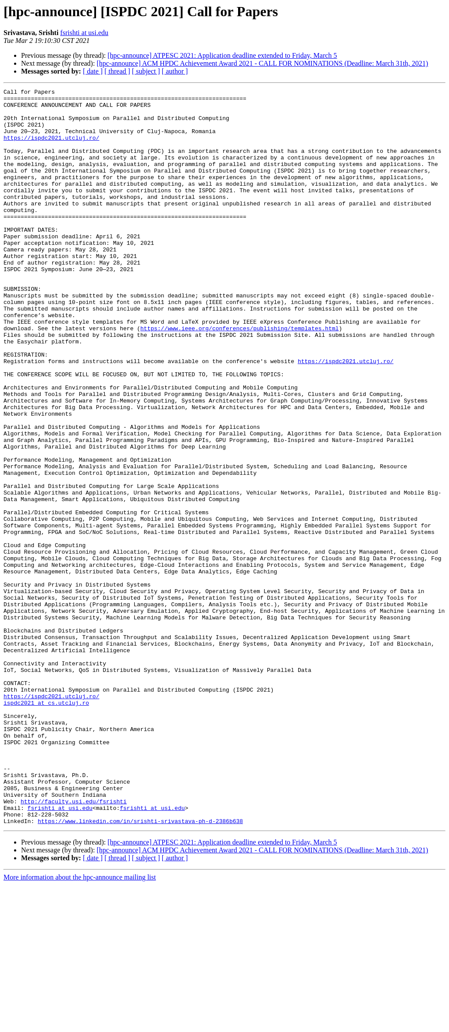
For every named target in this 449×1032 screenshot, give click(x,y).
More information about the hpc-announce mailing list (80, 1024)
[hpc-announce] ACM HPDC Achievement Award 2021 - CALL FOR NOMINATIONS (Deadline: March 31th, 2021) (262, 63)
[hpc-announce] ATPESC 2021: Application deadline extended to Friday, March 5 (222, 55)
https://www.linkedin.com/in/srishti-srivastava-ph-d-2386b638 (140, 968)
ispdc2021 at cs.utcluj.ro (46, 826)
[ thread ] (117, 71)
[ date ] (93, 71)
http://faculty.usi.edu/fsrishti (74, 944)
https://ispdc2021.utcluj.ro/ (51, 148)
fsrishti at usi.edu (84, 32)
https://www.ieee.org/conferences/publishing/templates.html (239, 377)
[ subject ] (146, 71)
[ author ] (175, 71)
